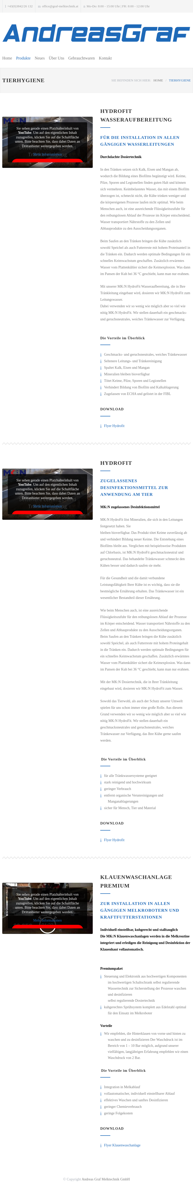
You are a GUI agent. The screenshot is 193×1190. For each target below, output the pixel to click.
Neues (40, 58)
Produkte (23, 58)
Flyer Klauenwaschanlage (122, 1145)
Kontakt (105, 58)
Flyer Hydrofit (114, 426)
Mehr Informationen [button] (47, 154)
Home (7, 58)
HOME (158, 80)
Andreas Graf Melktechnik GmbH (106, 1179)
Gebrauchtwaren (81, 58)
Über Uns (56, 58)
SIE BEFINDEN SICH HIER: (131, 80)
